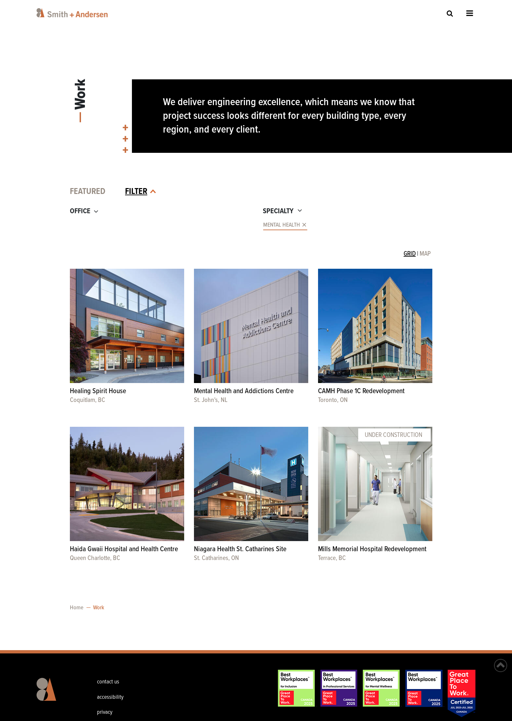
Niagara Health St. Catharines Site (240, 549)
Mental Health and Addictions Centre (244, 391)
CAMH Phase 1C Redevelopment (361, 391)
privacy (104, 712)
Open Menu (469, 13)
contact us (108, 682)
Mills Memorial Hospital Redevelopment (372, 549)
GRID (410, 254)
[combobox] (160, 225)
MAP (425, 254)
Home (76, 608)
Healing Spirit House (98, 391)
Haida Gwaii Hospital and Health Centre (124, 549)
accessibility (110, 697)
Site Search (450, 13)
